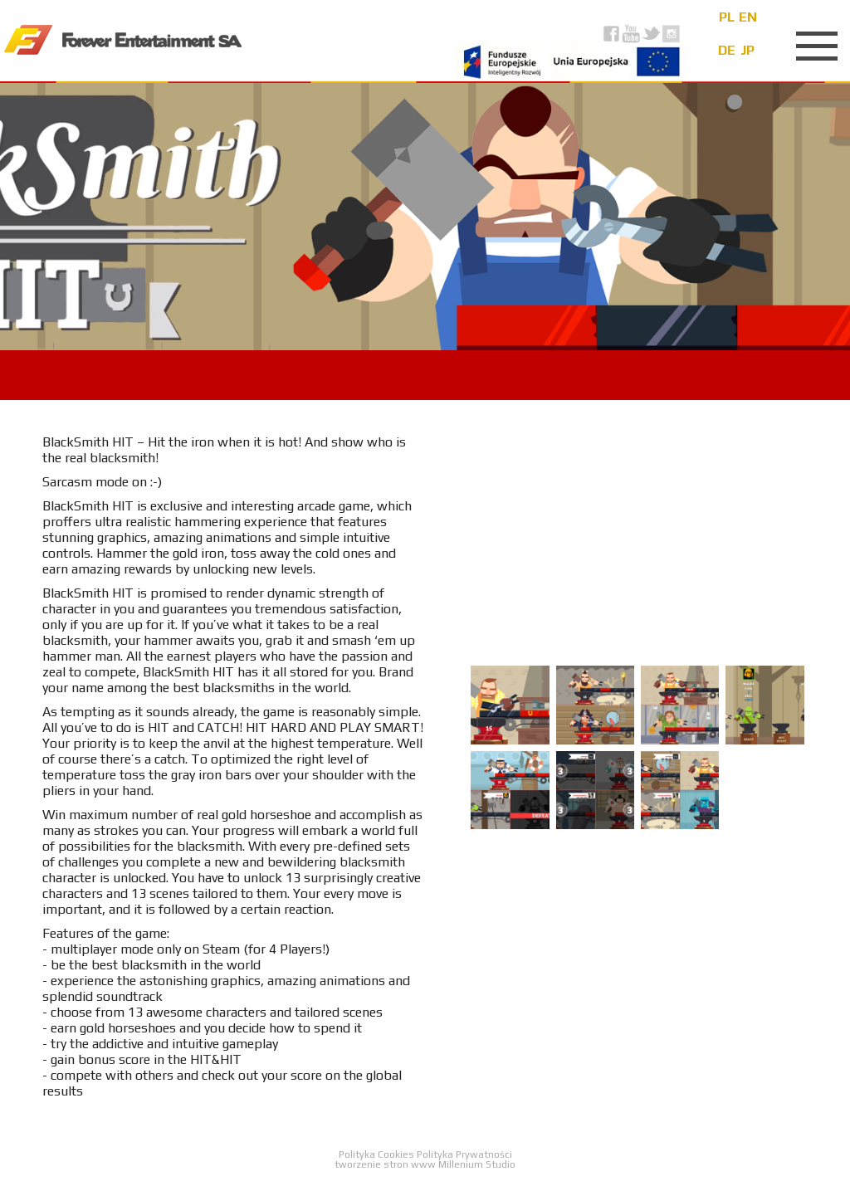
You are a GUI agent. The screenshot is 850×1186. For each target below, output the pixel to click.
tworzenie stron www (385, 1164)
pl (727, 17)
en (748, 17)
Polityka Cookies (378, 1154)
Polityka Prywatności (464, 1154)
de (726, 50)
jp (747, 50)
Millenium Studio (476, 1164)
